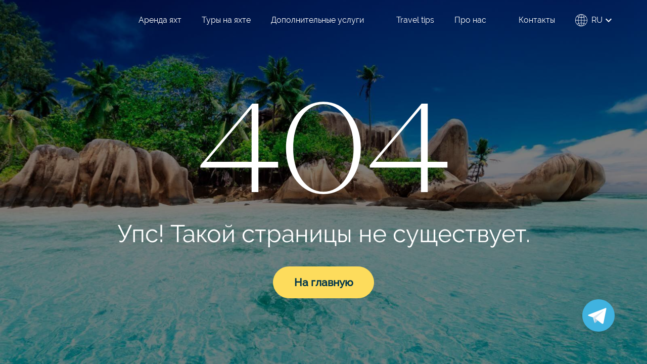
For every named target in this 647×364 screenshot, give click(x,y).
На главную (323, 282)
